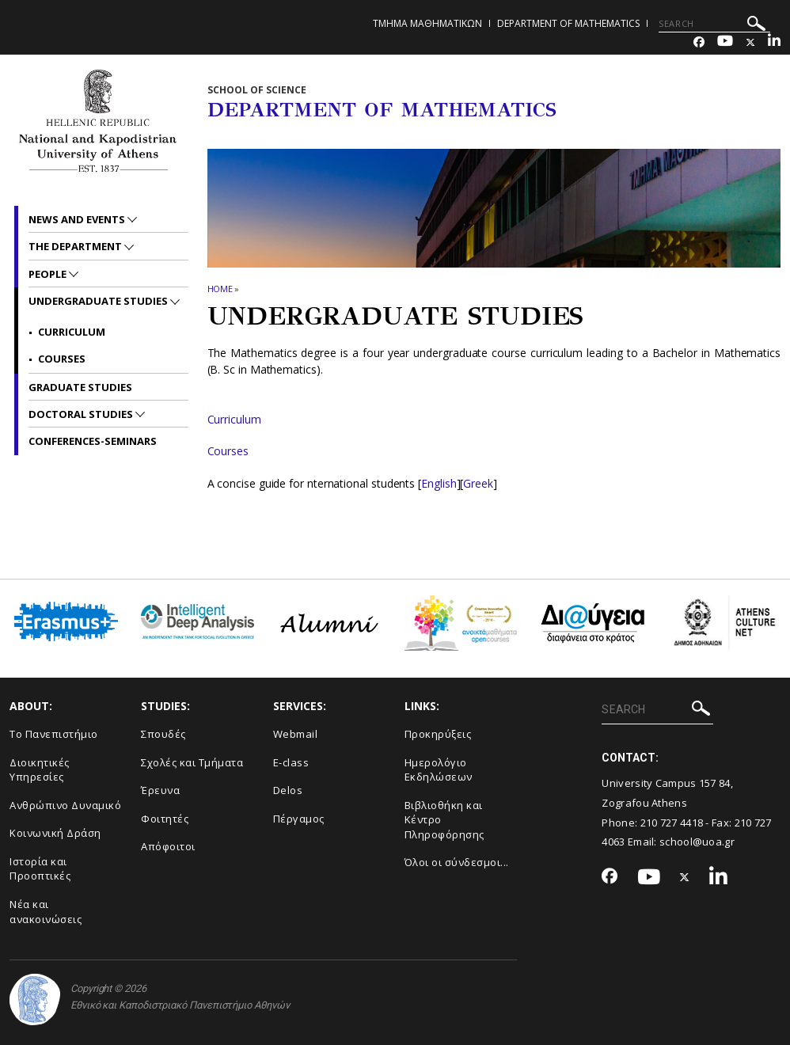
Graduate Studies (80, 387)
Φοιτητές (164, 818)
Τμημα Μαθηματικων (427, 23)
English (438, 483)
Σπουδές (163, 734)
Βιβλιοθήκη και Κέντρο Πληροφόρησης (444, 820)
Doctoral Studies (81, 414)
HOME (220, 288)
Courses (228, 450)
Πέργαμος (299, 818)
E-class (291, 762)
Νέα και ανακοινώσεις (45, 911)
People (48, 274)
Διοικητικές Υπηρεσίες (39, 770)
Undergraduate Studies (99, 301)
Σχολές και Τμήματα (192, 762)
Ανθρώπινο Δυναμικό (65, 805)
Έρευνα (160, 790)
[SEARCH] (714, 23)
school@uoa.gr (697, 841)
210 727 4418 (672, 822)
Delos (288, 790)
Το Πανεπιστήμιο (53, 734)
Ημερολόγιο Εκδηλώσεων (438, 770)
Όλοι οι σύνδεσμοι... (456, 862)
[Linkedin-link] (774, 42)
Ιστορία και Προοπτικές (39, 869)
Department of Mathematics (568, 23)
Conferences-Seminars (92, 441)
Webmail (295, 734)
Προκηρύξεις (438, 734)
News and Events (77, 219)
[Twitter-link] (750, 42)
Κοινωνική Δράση (55, 833)
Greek (478, 483)
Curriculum (234, 419)
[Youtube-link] (725, 42)
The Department (76, 246)
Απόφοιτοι (168, 846)
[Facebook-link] (699, 42)
